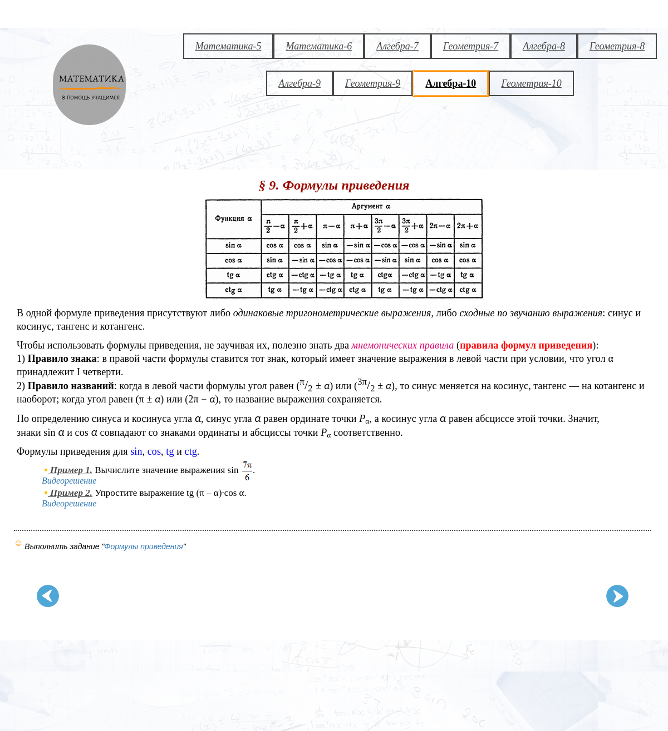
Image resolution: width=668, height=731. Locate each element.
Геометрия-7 (470, 46)
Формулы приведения (143, 546)
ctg (191, 451)
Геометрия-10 (531, 83)
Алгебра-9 (299, 83)
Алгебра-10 (450, 83)
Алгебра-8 (544, 46)
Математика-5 (228, 46)
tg (170, 451)
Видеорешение (71, 480)
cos (154, 451)
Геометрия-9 (372, 83)
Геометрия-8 (617, 46)
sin (136, 451)
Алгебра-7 (397, 46)
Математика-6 (319, 46)
